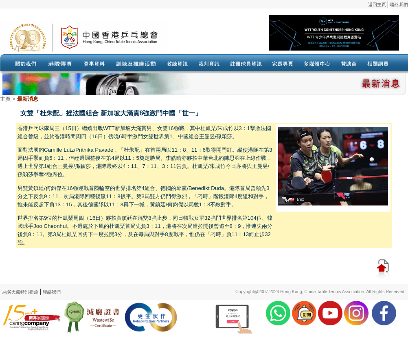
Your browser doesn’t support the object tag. (283, 37)
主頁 (5, 99)
